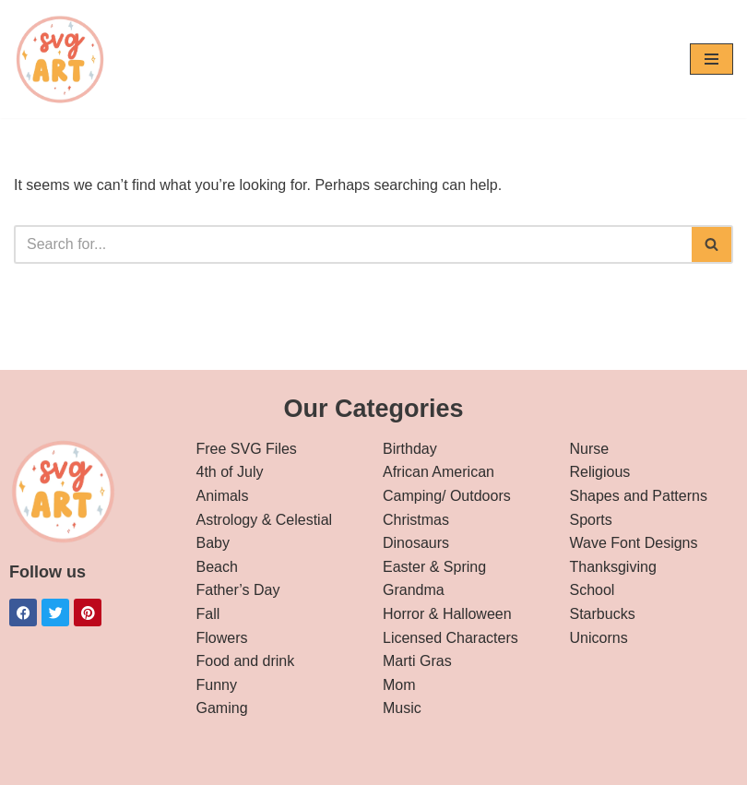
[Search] (353, 244)
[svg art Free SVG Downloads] (60, 59)
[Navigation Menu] (711, 59)
